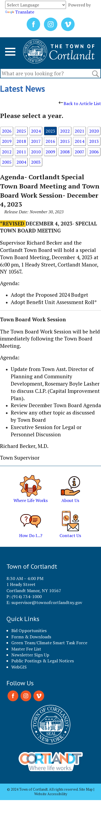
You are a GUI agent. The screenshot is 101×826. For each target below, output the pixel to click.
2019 (7, 141)
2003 (36, 162)
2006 (94, 152)
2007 (79, 152)
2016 (50, 141)
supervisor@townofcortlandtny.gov (46, 602)
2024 (36, 131)
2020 (94, 131)
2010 (36, 152)
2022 (65, 131)
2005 (7, 162)
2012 (7, 152)
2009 (50, 152)
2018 (21, 141)
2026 (7, 131)
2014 (79, 141)
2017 (36, 141)
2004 (21, 162)
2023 (50, 131)
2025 (21, 131)
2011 (21, 152)
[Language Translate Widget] (35, 5)
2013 (94, 141)
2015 (65, 141)
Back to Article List (80, 103)
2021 (79, 131)
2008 (65, 152)
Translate (19, 12)
